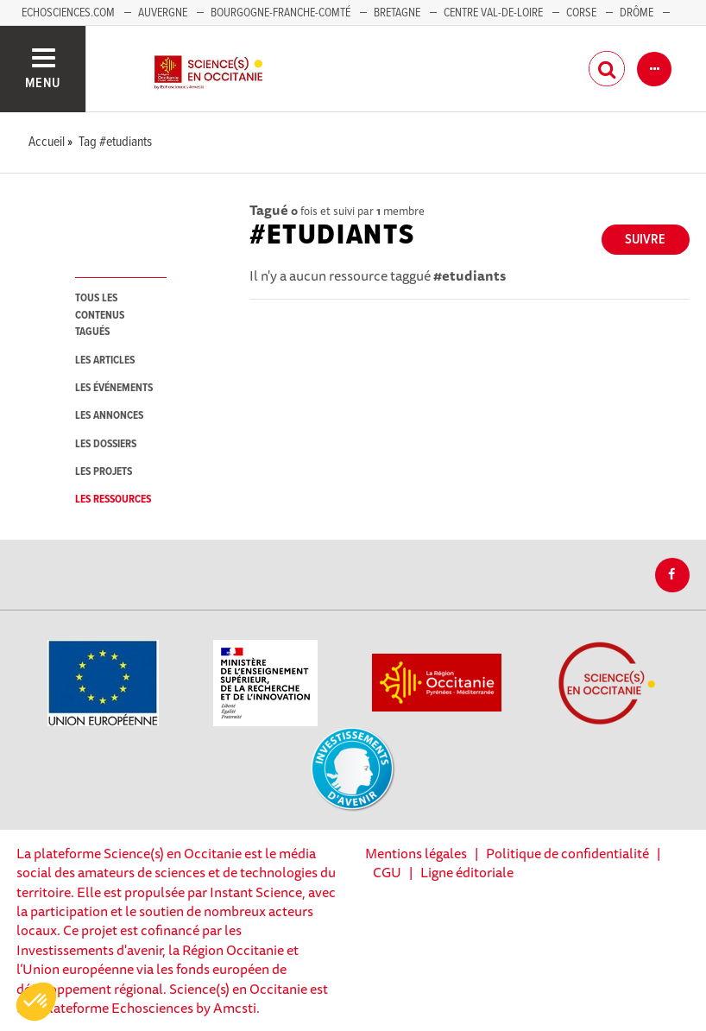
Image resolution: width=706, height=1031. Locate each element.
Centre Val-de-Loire (493, 13)
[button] (36, 1001)
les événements (114, 388)
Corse (581, 13)
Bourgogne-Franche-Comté (280, 13)
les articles (105, 360)
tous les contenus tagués (99, 315)
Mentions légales (416, 853)
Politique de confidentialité (567, 853)
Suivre (645, 240)
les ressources (113, 499)
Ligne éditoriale (467, 872)
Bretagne (397, 13)
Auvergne (162, 13)
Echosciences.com (68, 13)
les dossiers (105, 444)
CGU (387, 872)
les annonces (109, 415)
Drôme (636, 13)
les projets (103, 472)
